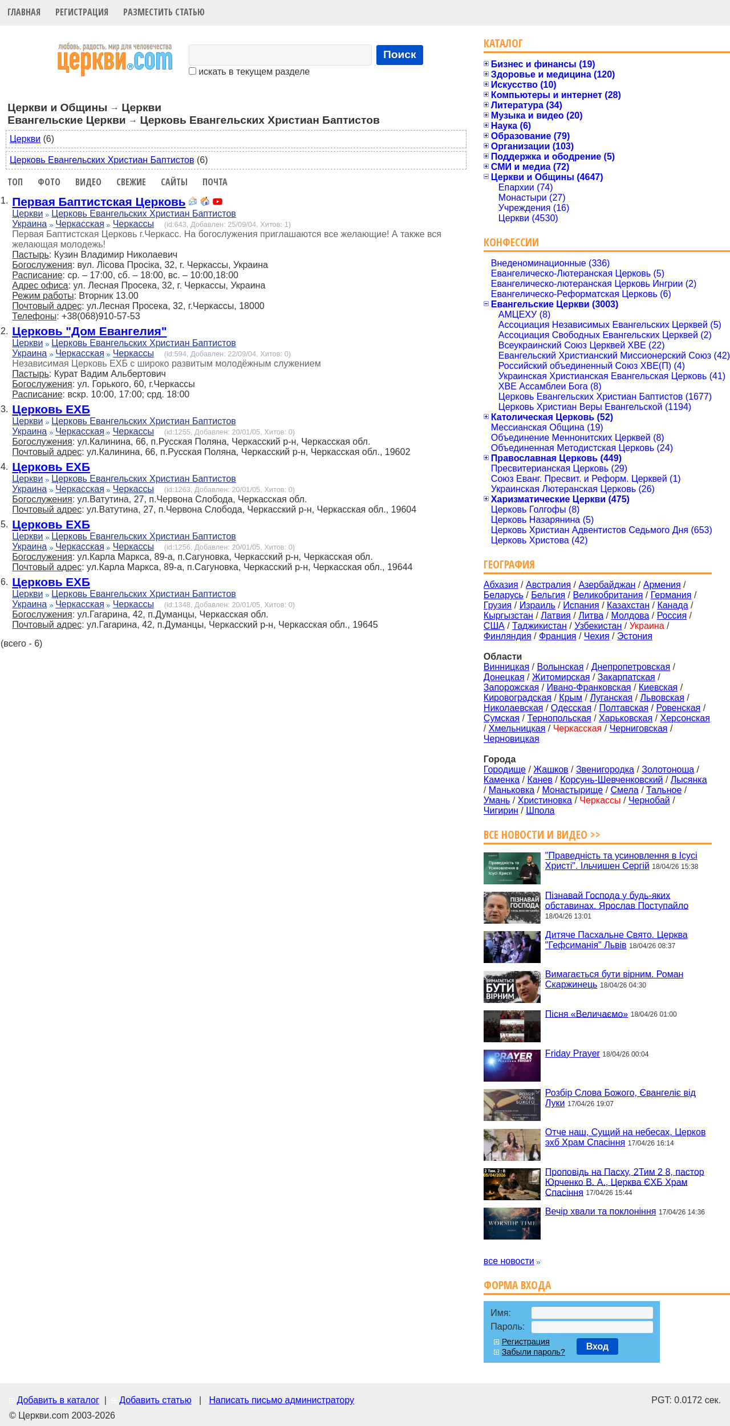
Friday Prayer (572, 1053)
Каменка (502, 780)
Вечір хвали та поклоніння (600, 1211)
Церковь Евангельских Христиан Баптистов (102, 160)
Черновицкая (512, 739)
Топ (15, 182)
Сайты (174, 182)
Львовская (662, 697)
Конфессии (511, 242)
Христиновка (545, 800)
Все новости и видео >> (542, 834)
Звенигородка (605, 769)
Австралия (548, 585)
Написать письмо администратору (281, 1400)
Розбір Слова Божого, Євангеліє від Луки (620, 1098)
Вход (597, 1346)
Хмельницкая (517, 728)
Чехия (597, 636)
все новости (509, 1261)
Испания (581, 605)
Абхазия (501, 585)
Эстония (634, 636)
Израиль (537, 605)
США (494, 626)
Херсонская (685, 718)
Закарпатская (626, 677)
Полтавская (623, 708)
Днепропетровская (630, 667)
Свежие (131, 182)
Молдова (630, 615)
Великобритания (608, 595)
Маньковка (511, 790)
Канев (539, 780)
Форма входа (517, 1285)
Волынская (560, 667)
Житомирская (561, 677)
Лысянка (689, 780)
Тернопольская (559, 718)
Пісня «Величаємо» (586, 1013)
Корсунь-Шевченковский (611, 780)
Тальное (664, 790)
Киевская (658, 687)
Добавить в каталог (58, 1400)
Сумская (502, 718)
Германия (671, 595)
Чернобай (649, 800)
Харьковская (625, 718)
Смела (625, 790)
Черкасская (79, 224)
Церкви (25, 139)
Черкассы (133, 224)
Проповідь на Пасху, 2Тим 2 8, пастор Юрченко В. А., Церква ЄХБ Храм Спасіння (624, 1182)
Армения (662, 585)
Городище (505, 769)
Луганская (611, 697)
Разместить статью (164, 12)
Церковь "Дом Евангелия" (89, 331)
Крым (570, 697)
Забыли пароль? (533, 1351)
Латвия (555, 615)
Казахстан (628, 605)
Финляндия (508, 636)
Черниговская (639, 728)
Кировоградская (517, 697)
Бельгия (548, 595)
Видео (88, 182)
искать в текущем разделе (249, 71)
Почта (215, 182)
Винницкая (506, 667)
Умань (497, 800)
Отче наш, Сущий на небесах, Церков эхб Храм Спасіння (625, 1137)
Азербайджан (606, 585)
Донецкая (504, 677)
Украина (29, 224)
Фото (49, 182)
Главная (23, 12)
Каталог (503, 43)
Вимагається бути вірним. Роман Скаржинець (614, 979)
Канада (672, 605)
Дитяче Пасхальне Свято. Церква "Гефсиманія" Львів (616, 940)
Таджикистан (539, 626)
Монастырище (572, 790)
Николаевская (514, 708)
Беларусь (504, 595)
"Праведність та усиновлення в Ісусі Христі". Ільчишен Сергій (621, 861)
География (509, 564)
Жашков (550, 769)
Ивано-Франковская (589, 687)
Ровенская (678, 708)
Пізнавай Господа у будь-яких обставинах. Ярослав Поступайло (616, 900)
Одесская (571, 708)
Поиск (399, 54)
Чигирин (501, 810)
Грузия (498, 605)
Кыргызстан (508, 615)
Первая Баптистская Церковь (98, 201)
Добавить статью (155, 1400)
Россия (672, 615)
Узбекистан (598, 626)
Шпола (540, 810)
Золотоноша (668, 769)
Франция (558, 636)
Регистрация (81, 12)
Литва (590, 615)
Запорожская (511, 687)
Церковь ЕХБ (51, 409)
